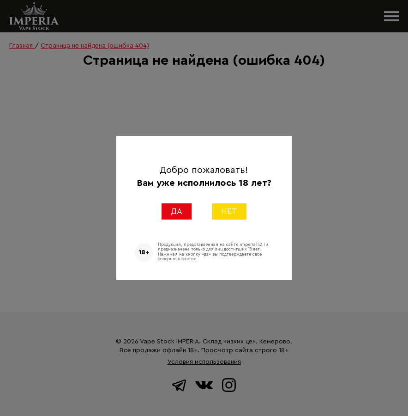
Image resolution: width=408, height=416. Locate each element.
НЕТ (229, 211)
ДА (176, 211)
